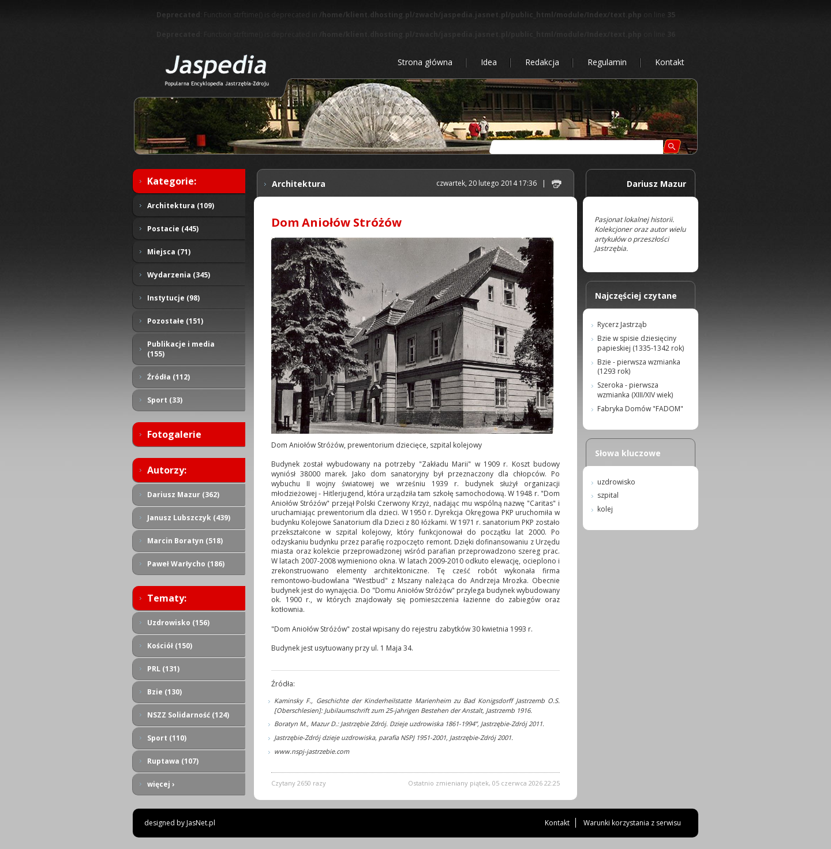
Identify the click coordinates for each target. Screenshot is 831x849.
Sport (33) (164, 400)
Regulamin (607, 62)
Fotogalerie (174, 434)
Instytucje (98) (173, 298)
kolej (605, 509)
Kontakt (669, 62)
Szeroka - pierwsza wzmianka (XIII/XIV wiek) (635, 390)
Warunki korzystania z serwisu (632, 823)
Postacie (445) (173, 229)
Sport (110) (166, 738)
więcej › (160, 784)
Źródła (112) (168, 377)
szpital (608, 495)
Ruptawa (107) (173, 761)
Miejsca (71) (168, 252)
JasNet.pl (200, 823)
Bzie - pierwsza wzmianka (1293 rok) (638, 367)
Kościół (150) (169, 646)
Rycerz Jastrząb (622, 324)
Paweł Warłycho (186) (185, 564)
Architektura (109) (180, 206)
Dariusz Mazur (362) (183, 494)
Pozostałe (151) (175, 321)
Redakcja (542, 62)
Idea (489, 62)
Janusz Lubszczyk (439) (188, 518)
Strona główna (425, 62)
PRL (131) (163, 669)
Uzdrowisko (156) (178, 623)
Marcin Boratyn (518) (185, 541)
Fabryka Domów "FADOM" (640, 409)
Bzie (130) (164, 692)
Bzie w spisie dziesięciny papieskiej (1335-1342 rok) (640, 343)
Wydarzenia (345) (178, 275)
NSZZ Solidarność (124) (188, 715)
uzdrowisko (616, 482)
